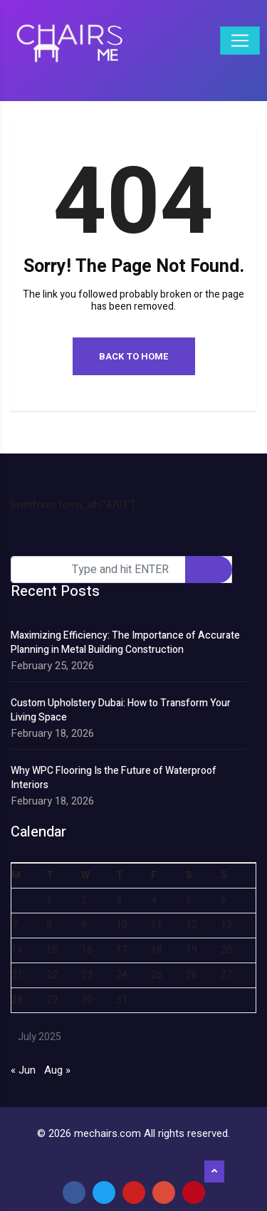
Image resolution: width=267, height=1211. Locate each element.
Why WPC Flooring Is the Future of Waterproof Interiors (113, 778)
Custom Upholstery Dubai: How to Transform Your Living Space (121, 710)
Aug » (57, 1070)
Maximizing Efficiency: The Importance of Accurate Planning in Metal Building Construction (125, 643)
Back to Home (134, 356)
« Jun (23, 1070)
